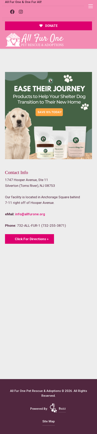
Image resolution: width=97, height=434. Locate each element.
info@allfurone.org (30, 214)
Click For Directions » (32, 239)
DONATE (48, 26)
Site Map (48, 421)
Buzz (62, 408)
